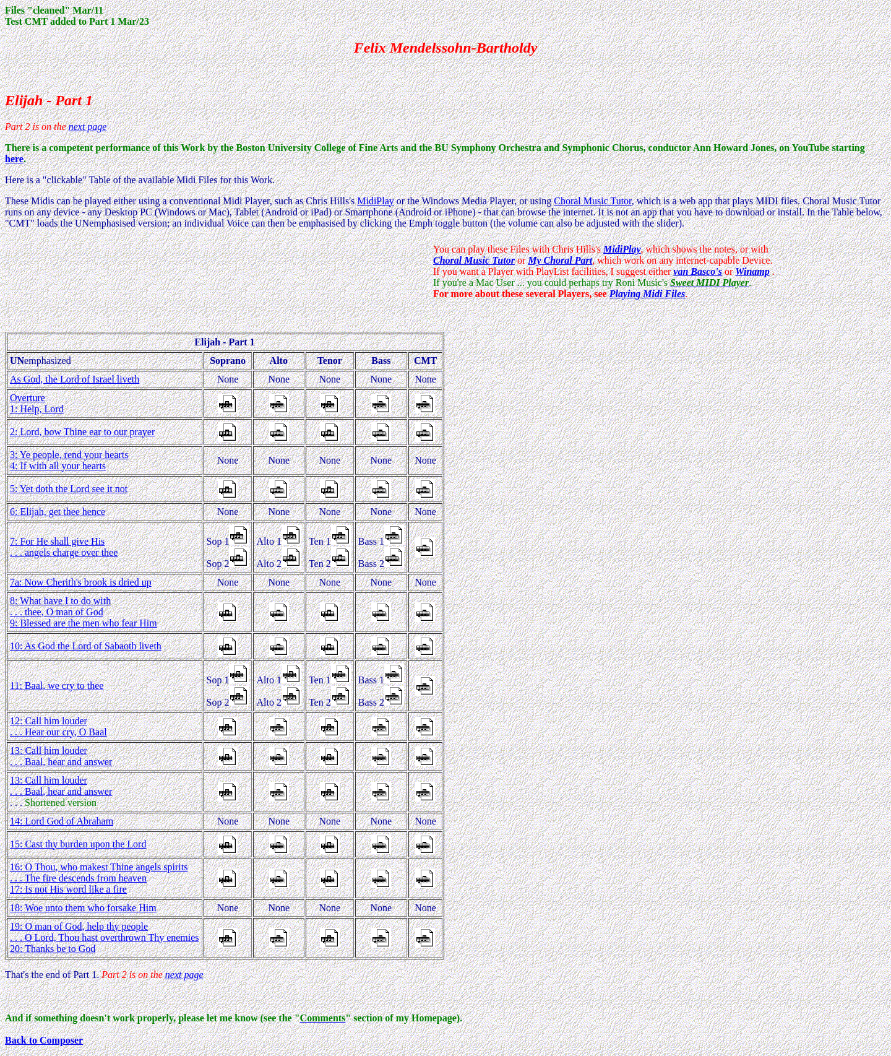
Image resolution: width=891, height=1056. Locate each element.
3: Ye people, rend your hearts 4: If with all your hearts (69, 460)
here (14, 159)
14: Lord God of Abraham (61, 821)
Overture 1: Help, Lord (37, 403)
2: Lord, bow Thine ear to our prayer (82, 431)
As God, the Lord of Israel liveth (74, 379)
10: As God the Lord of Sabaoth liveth (85, 646)
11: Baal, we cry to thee (56, 685)
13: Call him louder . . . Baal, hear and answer (61, 756)
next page (88, 126)
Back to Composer (44, 1040)
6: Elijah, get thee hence (57, 511)
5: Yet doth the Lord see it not (68, 488)
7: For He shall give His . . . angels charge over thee (64, 547)
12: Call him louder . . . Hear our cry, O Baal (58, 726)
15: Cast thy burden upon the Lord (78, 844)
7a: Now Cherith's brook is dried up (81, 582)
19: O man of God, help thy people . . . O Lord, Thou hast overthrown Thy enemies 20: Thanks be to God (104, 937)
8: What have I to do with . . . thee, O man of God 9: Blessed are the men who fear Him (83, 611)
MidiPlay (375, 201)
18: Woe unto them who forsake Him (83, 907)
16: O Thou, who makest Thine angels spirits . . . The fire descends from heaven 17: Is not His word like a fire (98, 878)
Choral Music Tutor (593, 201)
